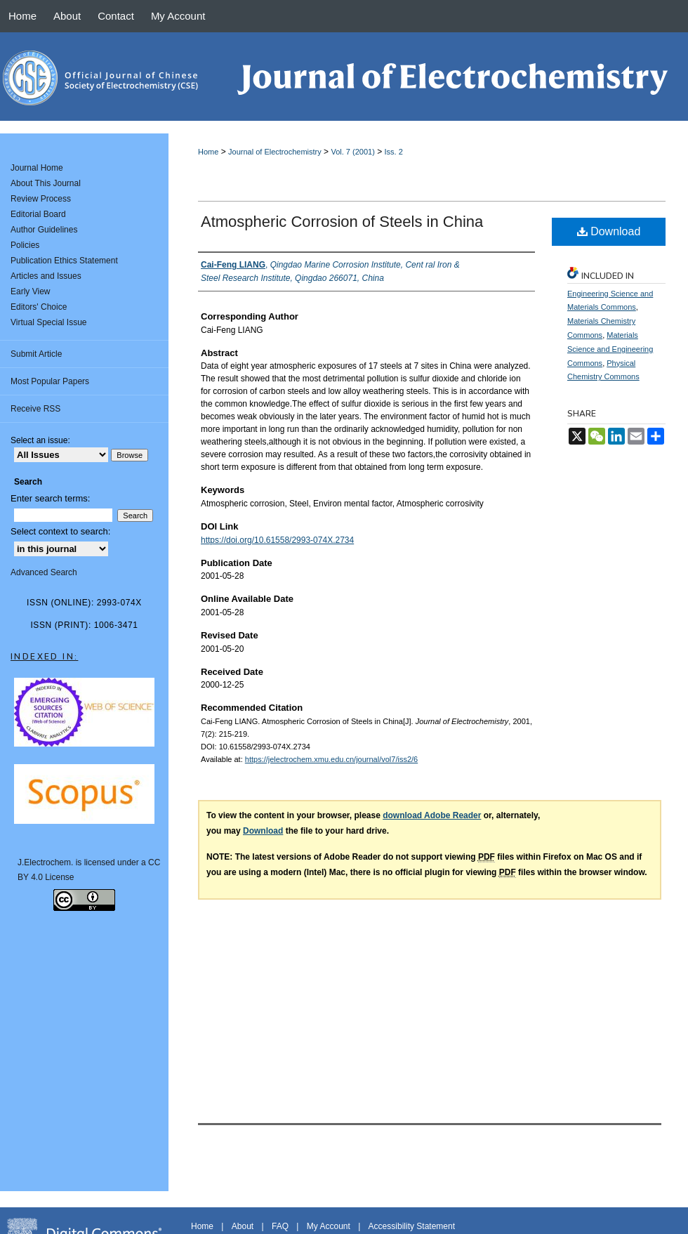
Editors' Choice (39, 307)
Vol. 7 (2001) (352, 151)
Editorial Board (38, 214)
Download (609, 231)
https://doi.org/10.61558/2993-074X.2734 (277, 540)
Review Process (41, 199)
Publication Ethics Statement (64, 260)
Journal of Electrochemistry (275, 151)
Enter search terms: (50, 498)
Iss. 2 (394, 151)
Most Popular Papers (50, 381)
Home (208, 151)
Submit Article (36, 354)
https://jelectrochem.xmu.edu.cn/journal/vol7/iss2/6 (331, 759)
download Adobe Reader (432, 815)
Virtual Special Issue (49, 322)
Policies (25, 245)
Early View (30, 291)
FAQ (280, 1226)
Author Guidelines (44, 230)
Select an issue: (40, 440)
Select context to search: (60, 531)
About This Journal (46, 183)
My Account (328, 1226)
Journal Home (37, 168)
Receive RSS (35, 409)
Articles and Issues (46, 276)
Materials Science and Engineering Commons (610, 349)
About (242, 1226)
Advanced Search (44, 572)
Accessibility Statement (412, 1226)
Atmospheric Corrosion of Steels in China (342, 221)
